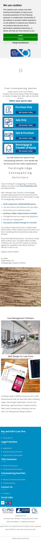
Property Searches (9, 483)
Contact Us (6, 493)
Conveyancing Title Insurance (12, 469)
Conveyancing (8, 518)
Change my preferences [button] (20, 43)
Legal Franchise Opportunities (13, 455)
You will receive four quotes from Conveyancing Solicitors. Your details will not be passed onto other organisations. (21, 160)
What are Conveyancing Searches (14, 480)
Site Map (17, 518)
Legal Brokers (7, 448)
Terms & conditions (13, 522)
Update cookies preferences (20, 538)
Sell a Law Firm (8, 438)
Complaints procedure (27, 522)
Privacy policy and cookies (29, 518)
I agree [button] (20, 35)
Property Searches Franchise (12, 452)
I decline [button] (20, 39)
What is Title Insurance (10, 466)
